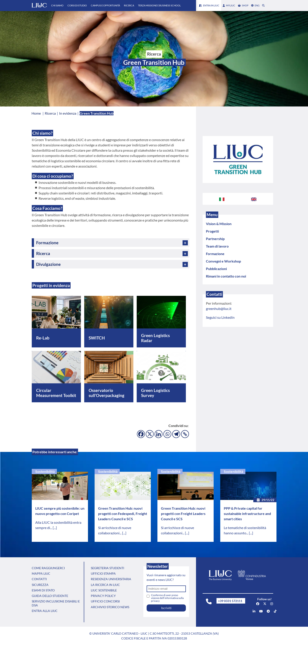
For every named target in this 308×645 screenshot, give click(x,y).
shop (243, 5)
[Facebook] (141, 434)
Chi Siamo (57, 5)
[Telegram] (176, 434)
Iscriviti (166, 608)
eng (255, 5)
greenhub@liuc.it (218, 308)
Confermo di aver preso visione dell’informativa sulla (167, 598)
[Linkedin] (158, 434)
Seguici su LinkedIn (220, 317)
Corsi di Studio (77, 5)
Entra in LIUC (209, 5)
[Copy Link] (185, 434)
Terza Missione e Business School (159, 5)
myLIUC (229, 5)
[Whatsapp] (167, 434)
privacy (155, 600)
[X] (150, 434)
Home (36, 113)
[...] (55, 528)
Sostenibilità (45, 471)
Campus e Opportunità (105, 5)
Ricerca (129, 5)
